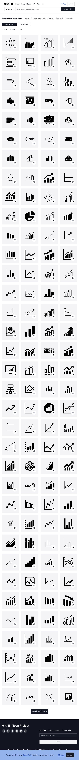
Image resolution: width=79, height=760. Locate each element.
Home (17, 4)
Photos (28, 4)
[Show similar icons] (15, 47)
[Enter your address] (58, 735)
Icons (23, 4)
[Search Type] (9, 9)
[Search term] (38, 9)
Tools (38, 4)
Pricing (63, 4)
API (34, 4)
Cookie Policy (28, 756)
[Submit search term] (68, 9)
